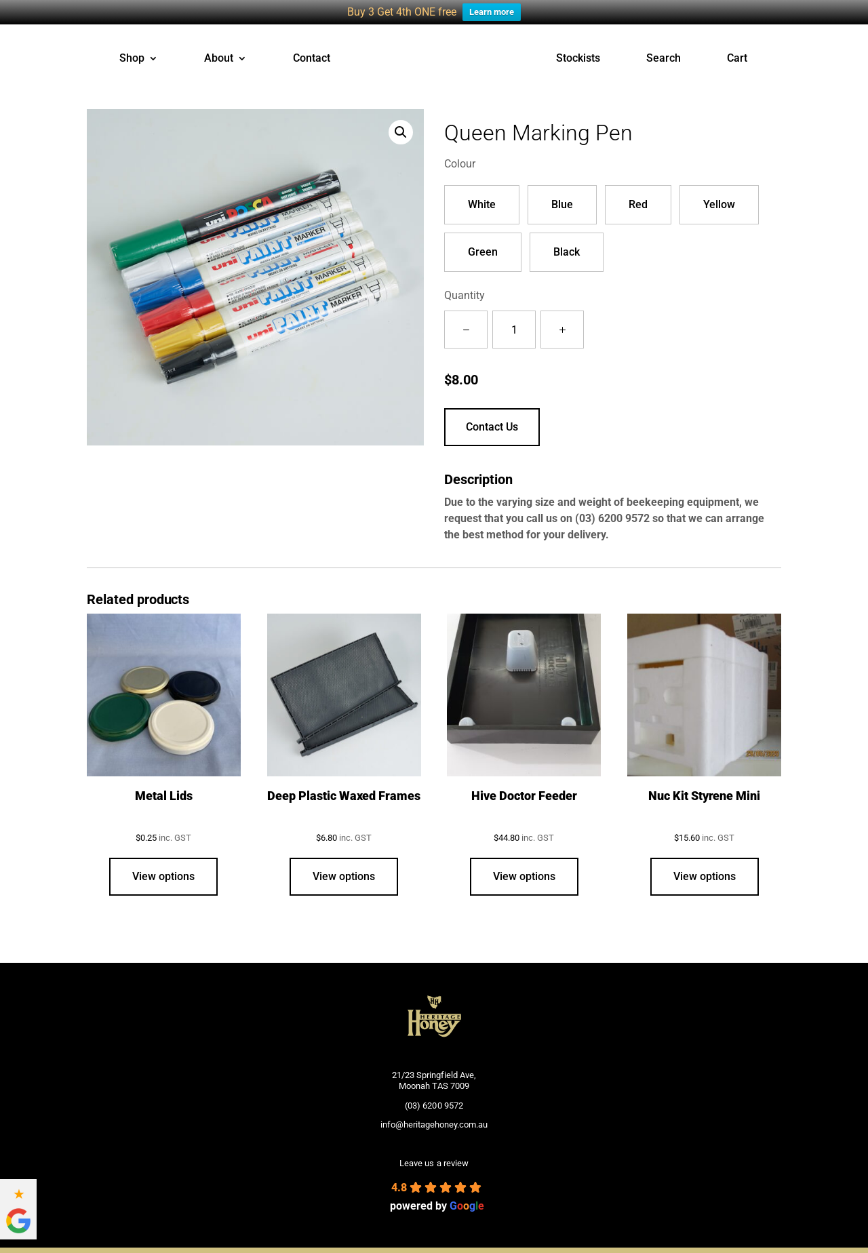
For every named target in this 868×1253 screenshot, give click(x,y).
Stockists (578, 57)
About (218, 57)
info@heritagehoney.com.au (434, 1123)
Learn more (491, 12)
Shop (131, 57)
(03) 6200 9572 (612, 517)
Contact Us (492, 425)
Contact (311, 57)
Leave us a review (433, 1162)
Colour (459, 162)
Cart (737, 57)
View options (163, 875)
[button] (401, 131)
